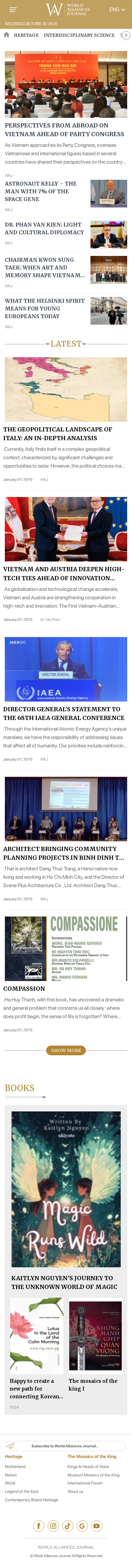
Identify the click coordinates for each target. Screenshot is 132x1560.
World (10, 1483)
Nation (11, 1475)
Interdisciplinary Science (79, 35)
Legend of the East (21, 1491)
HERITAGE (26, 35)
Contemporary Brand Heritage (31, 1499)
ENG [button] (118, 10)
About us (75, 1491)
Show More (66, 1050)
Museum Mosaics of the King (93, 1475)
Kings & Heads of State (88, 1466)
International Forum (85, 1483)
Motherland (15, 1466)
